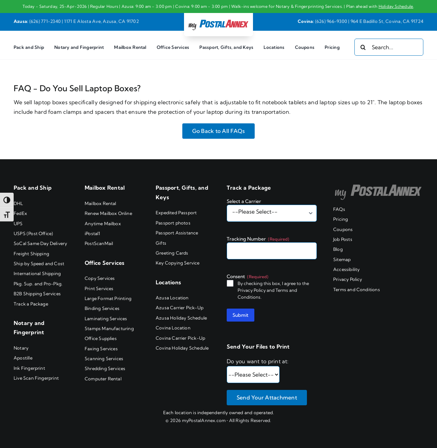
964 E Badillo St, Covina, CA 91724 (387, 21)
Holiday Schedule (396, 6)
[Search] (362, 47)
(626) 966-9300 (331, 21)
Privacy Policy (252, 290)
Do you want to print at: (258, 361)
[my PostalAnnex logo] (218, 19)
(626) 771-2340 (45, 21)
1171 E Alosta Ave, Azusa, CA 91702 (101, 21)
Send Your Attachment (267, 397)
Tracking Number (258, 239)
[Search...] (388, 47)
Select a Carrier (244, 201)
